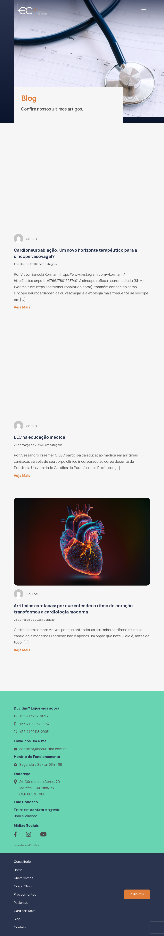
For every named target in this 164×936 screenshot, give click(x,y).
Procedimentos (25, 894)
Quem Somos (23, 878)
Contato (20, 927)
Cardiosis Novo (25, 911)
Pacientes (21, 902)
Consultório (22, 861)
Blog (17, 919)
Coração (49, 619)
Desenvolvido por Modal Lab (26, 845)
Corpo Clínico (23, 886)
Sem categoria (48, 264)
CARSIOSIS (137, 894)
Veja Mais (22, 307)
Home (18, 870)
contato (37, 809)
